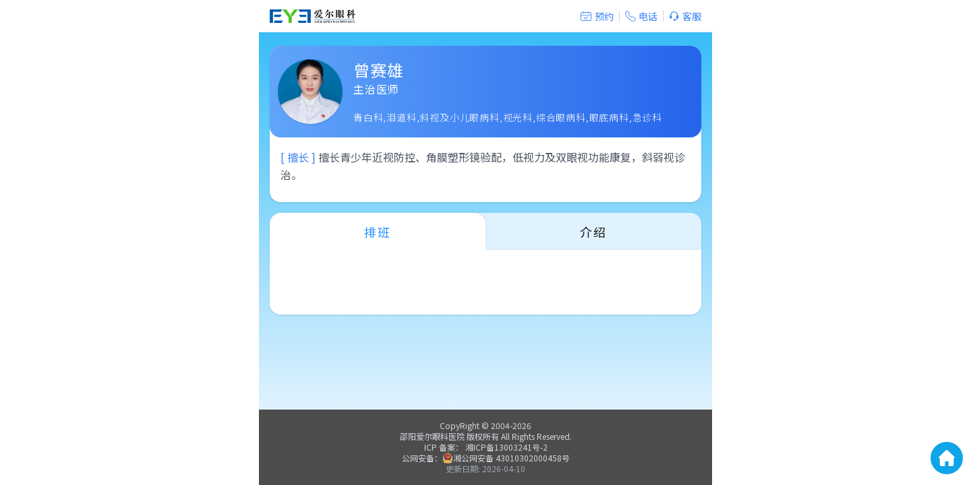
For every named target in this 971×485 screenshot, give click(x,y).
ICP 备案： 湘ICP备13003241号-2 (486, 447)
